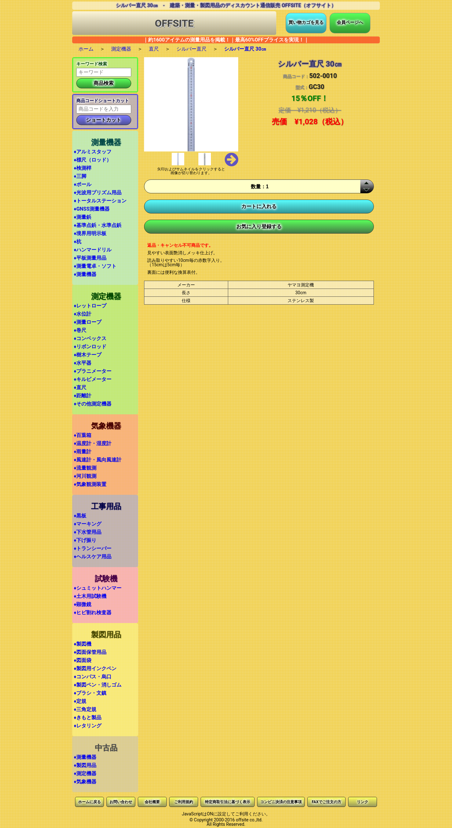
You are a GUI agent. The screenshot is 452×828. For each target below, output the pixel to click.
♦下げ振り (85, 540)
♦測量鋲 (82, 217)
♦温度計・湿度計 (92, 443)
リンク (362, 802)
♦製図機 (82, 644)
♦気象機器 (85, 782)
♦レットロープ (90, 306)
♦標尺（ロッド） (92, 160)
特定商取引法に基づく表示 (227, 802)
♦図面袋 (82, 660)
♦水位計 (82, 314)
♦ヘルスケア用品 (92, 557)
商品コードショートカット (102, 100)
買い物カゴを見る (306, 22)
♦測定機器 (85, 773)
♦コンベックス (90, 338)
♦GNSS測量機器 (92, 209)
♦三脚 (80, 176)
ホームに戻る (89, 802)
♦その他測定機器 (92, 404)
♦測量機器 (85, 274)
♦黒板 (80, 516)
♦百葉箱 (82, 435)
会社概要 (152, 802)
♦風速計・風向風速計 (97, 460)
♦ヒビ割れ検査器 (92, 612)
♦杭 (77, 242)
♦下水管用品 (87, 532)
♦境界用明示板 (90, 233)
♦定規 (80, 701)
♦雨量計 (82, 452)
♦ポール (82, 184)
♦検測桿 (82, 168)
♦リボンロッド (90, 347)
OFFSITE (174, 23)
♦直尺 (80, 387)
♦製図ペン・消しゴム (97, 685)
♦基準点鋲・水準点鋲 (97, 225)
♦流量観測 (85, 468)
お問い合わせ (121, 802)
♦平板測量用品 (90, 258)
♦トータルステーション (100, 201)
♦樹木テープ (87, 355)
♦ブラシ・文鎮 (90, 693)
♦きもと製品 (87, 717)
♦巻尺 (80, 330)
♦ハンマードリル (92, 250)
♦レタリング (87, 726)
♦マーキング (87, 524)
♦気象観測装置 (90, 484)
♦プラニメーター (92, 371)
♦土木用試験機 (90, 596)
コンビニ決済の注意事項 (281, 802)
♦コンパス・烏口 (92, 677)
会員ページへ (350, 22)
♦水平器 (82, 363)
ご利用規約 (183, 802)
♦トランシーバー (92, 548)
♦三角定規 (85, 709)
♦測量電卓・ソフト (95, 266)
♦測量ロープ (87, 322)
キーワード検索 (91, 63)
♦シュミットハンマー (97, 588)
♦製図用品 (85, 765)
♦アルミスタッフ (92, 152)
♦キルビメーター (92, 379)
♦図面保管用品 (90, 652)
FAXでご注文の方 (326, 802)
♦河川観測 (85, 476)
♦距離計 (82, 396)
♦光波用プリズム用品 (97, 193)
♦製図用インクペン (95, 668)
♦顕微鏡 (82, 604)
